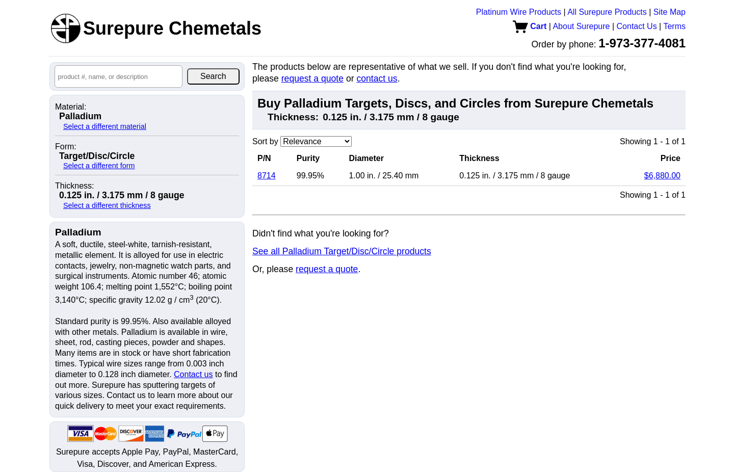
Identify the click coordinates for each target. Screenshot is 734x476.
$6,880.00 (662, 175)
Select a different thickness (107, 205)
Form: (65, 147)
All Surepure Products (607, 12)
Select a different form (99, 166)
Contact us (193, 374)
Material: (70, 107)
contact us (376, 78)
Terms (674, 26)
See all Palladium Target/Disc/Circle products (341, 251)
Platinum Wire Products (518, 12)
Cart (529, 26)
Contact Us (637, 26)
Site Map (669, 12)
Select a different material (104, 126)
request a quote (312, 78)
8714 (266, 175)
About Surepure (581, 26)
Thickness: (74, 186)
